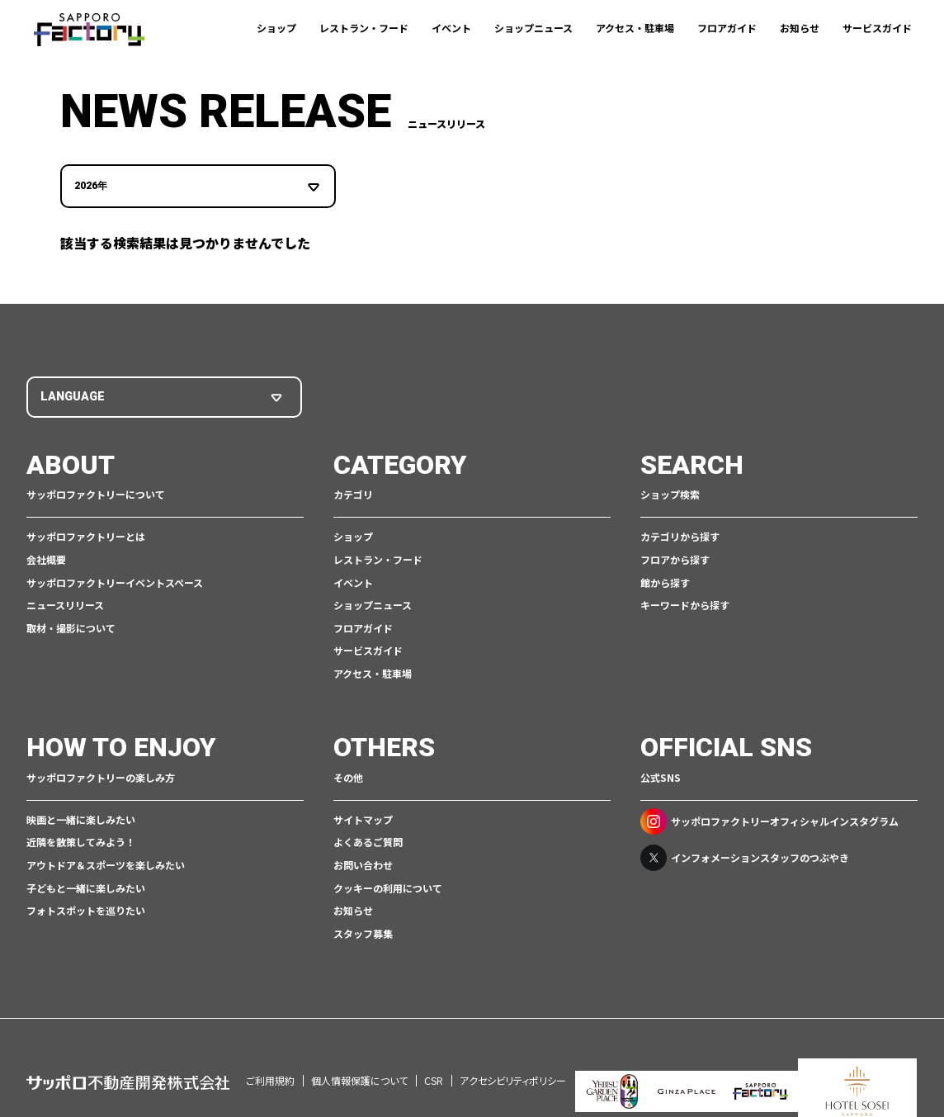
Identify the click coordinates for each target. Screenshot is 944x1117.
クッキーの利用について (387, 886)
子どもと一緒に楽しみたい (85, 886)
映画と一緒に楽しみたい (80, 818)
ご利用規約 (270, 1056)
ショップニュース (533, 28)
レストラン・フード (363, 28)
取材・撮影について (71, 626)
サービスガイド (877, 28)
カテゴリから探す (680, 535)
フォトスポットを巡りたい (85, 909)
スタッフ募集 (363, 932)
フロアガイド (727, 28)
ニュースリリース (65, 603)
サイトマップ (363, 818)
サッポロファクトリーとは (85, 535)
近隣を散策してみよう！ (80, 841)
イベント (451, 28)
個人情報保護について (359, 1056)
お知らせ (799, 28)
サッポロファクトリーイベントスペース (114, 581)
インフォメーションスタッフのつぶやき (744, 856)
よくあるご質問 (368, 841)
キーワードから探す (684, 603)
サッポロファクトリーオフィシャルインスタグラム (769, 820)
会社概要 (46, 558)
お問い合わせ (363, 863)
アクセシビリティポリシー (513, 1056)
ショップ (276, 28)
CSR (433, 1056)
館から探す (665, 581)
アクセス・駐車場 (635, 28)
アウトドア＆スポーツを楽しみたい (105, 863)
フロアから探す (675, 558)
